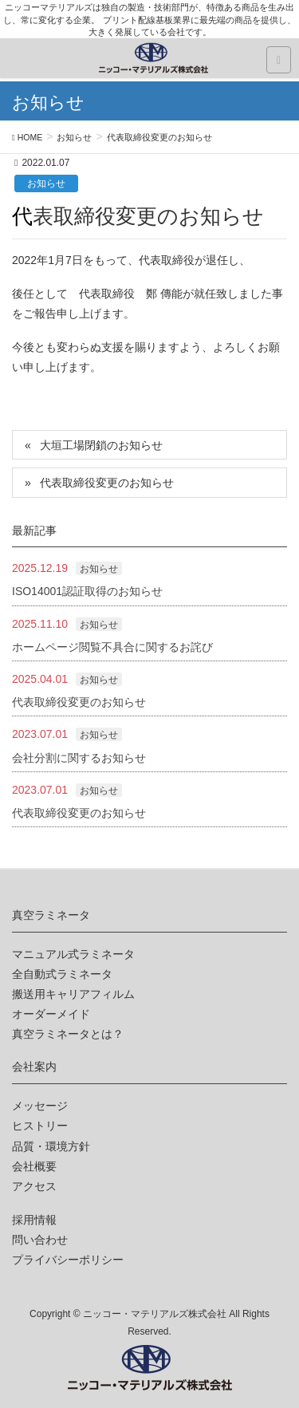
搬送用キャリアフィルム (73, 994)
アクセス (34, 1186)
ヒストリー (40, 1125)
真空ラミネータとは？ (68, 1033)
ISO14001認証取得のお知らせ (87, 591)
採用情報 (34, 1219)
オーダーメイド (51, 1014)
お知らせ (46, 183)
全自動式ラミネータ (62, 974)
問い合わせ (40, 1239)
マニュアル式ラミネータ (73, 954)
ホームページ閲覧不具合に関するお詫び (112, 647)
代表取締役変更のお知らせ (107, 482)
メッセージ (40, 1105)
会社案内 (34, 1066)
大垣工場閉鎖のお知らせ (101, 445)
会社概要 (34, 1166)
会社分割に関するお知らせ (79, 757)
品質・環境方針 (51, 1146)
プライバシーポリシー (68, 1259)
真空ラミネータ (51, 915)
